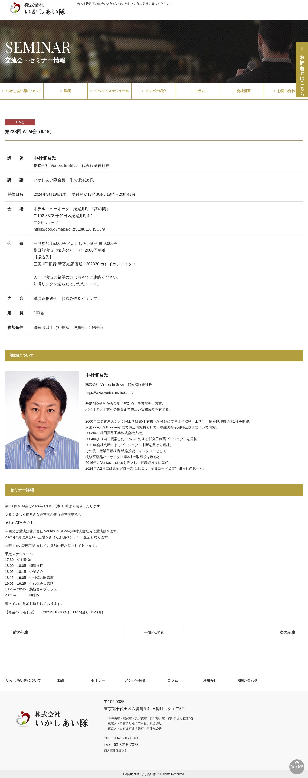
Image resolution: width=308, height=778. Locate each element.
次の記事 (289, 632)
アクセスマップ (46, 223)
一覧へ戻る (154, 632)
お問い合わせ (286, 91)
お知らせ (210, 680)
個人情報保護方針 (116, 750)
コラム (198, 91)
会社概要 (242, 91)
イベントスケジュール (109, 91)
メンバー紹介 (153, 91)
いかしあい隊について (21, 91)
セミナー (98, 680)
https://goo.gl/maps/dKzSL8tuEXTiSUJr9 (69, 229)
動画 (65, 91)
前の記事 (19, 632)
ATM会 (19, 122)
